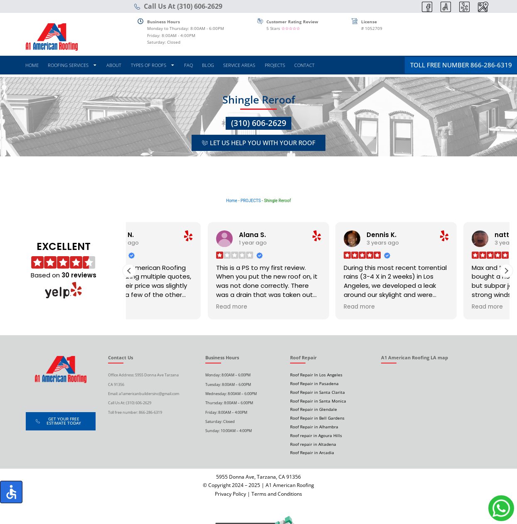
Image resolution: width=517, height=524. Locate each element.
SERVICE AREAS (239, 65)
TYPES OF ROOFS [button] (153, 65)
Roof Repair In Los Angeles (316, 375)
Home (231, 200)
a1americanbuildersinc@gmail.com (149, 393)
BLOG (208, 65)
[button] (506, 270)
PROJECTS (275, 65)
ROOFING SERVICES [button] (72, 65)
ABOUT (113, 65)
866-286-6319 (150, 412)
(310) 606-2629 (258, 123)
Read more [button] (153, 307)
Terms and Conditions (276, 493)
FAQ (188, 65)
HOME (32, 65)
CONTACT (304, 65)
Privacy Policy (230, 493)
